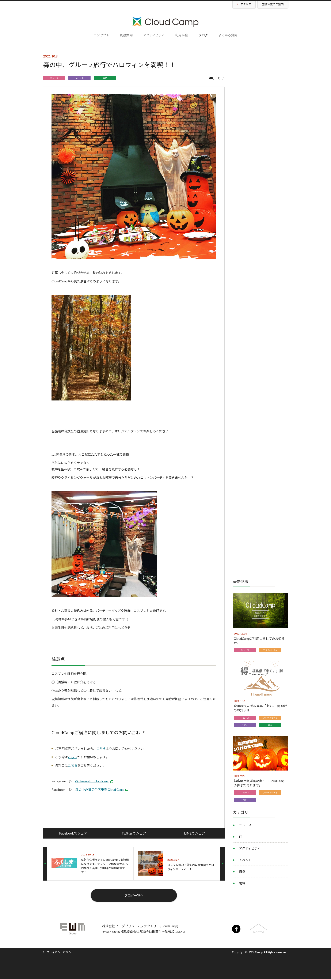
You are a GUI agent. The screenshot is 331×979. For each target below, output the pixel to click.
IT (240, 837)
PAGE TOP (258, 932)
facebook (236, 929)
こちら (101, 748)
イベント (79, 78)
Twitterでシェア (134, 833)
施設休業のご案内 (273, 4)
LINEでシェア (194, 833)
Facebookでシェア (73, 833)
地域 (242, 883)
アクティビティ (270, 650)
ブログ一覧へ (133, 895)
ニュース (54, 78)
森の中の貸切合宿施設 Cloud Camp (99, 789)
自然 (105, 78)
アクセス (245, 4)
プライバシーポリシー (60, 952)
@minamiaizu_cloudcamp (92, 781)
